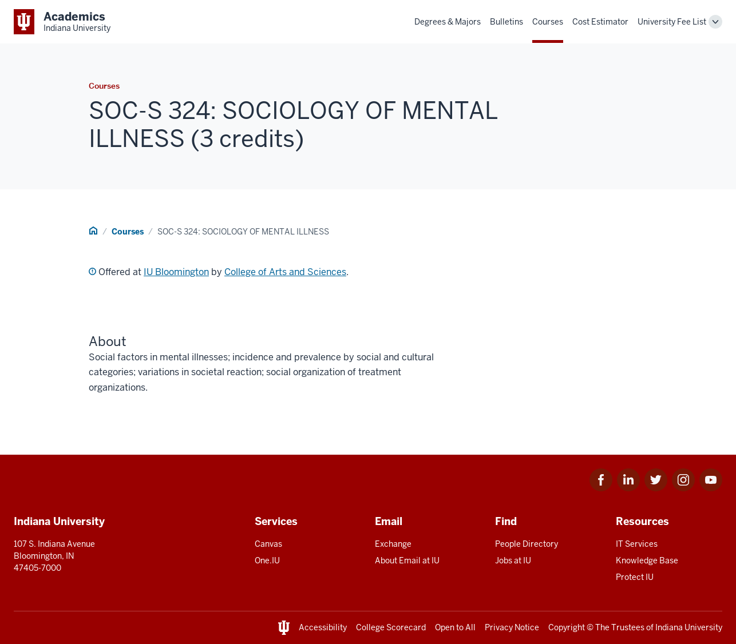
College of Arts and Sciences (285, 272)
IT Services (637, 544)
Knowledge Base (647, 560)
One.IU (267, 560)
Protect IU (635, 577)
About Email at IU (407, 560)
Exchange (393, 544)
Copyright (566, 627)
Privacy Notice (512, 627)
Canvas (268, 544)
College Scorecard (391, 627)
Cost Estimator (600, 22)
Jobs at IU (513, 560)
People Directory (526, 544)
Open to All (455, 627)
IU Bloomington (176, 272)
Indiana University (688, 627)
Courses (547, 22)
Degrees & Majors (447, 22)
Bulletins (506, 22)
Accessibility (323, 627)
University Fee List (672, 22)
